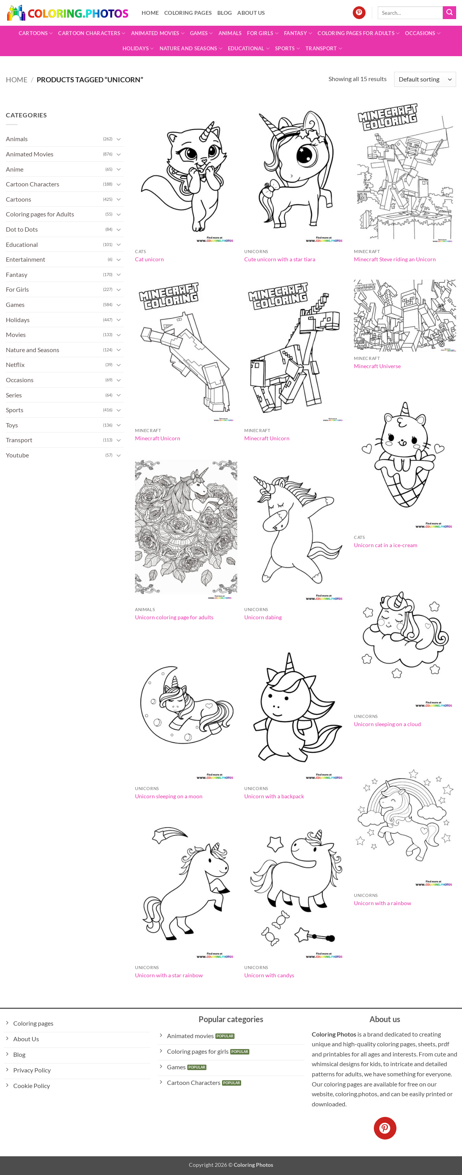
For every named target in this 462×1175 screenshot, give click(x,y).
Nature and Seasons (191, 48)
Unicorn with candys (269, 975)
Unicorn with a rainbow (382, 903)
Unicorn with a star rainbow (169, 975)
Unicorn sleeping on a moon (169, 796)
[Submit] (449, 12)
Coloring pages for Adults (359, 33)
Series (14, 395)
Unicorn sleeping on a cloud (387, 724)
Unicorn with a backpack (274, 796)
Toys (12, 425)
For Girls (263, 33)
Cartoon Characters (91, 33)
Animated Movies (158, 33)
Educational (249, 48)
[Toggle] (119, 139)
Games (201, 33)
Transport (324, 48)
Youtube (17, 455)
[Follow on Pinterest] (359, 12)
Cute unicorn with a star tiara (279, 259)
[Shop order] (425, 79)
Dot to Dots (22, 229)
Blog (224, 12)
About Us (251, 12)
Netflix (15, 364)
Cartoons (36, 33)
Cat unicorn (149, 259)
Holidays (138, 48)
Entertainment (25, 259)
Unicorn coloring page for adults (174, 617)
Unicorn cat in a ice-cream (386, 545)
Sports (287, 48)
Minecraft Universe (377, 366)
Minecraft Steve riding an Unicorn (395, 259)
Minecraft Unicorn (157, 438)
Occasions (423, 33)
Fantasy (298, 33)
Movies (16, 334)
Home (150, 12)
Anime (14, 169)
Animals (230, 33)
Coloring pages (188, 12)
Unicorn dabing (263, 617)
